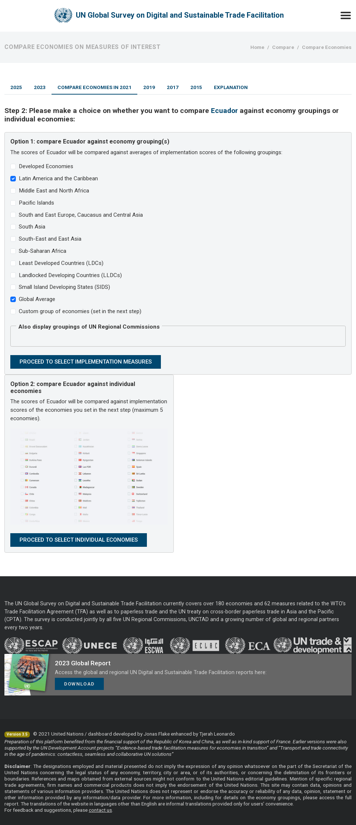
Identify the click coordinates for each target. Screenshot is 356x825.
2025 (16, 87)
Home (257, 47)
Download (79, 684)
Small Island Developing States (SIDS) (64, 287)
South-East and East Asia (50, 239)
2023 (40, 87)
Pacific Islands (36, 202)
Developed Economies (46, 166)
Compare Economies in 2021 (94, 87)
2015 (196, 87)
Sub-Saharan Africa (42, 251)
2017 (173, 87)
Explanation (231, 87)
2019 (149, 87)
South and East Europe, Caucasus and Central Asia (81, 215)
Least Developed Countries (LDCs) (61, 263)
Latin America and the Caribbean (58, 178)
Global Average (37, 299)
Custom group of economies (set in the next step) (80, 311)
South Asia (32, 226)
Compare (283, 47)
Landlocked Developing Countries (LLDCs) (70, 275)
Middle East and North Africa (54, 190)
